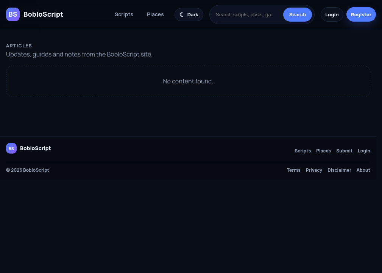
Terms (294, 170)
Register (361, 14)
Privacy (314, 170)
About (363, 170)
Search (297, 14)
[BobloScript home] (28, 148)
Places (155, 14)
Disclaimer (339, 170)
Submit (344, 151)
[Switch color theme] (189, 14)
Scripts (124, 14)
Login (331, 14)
